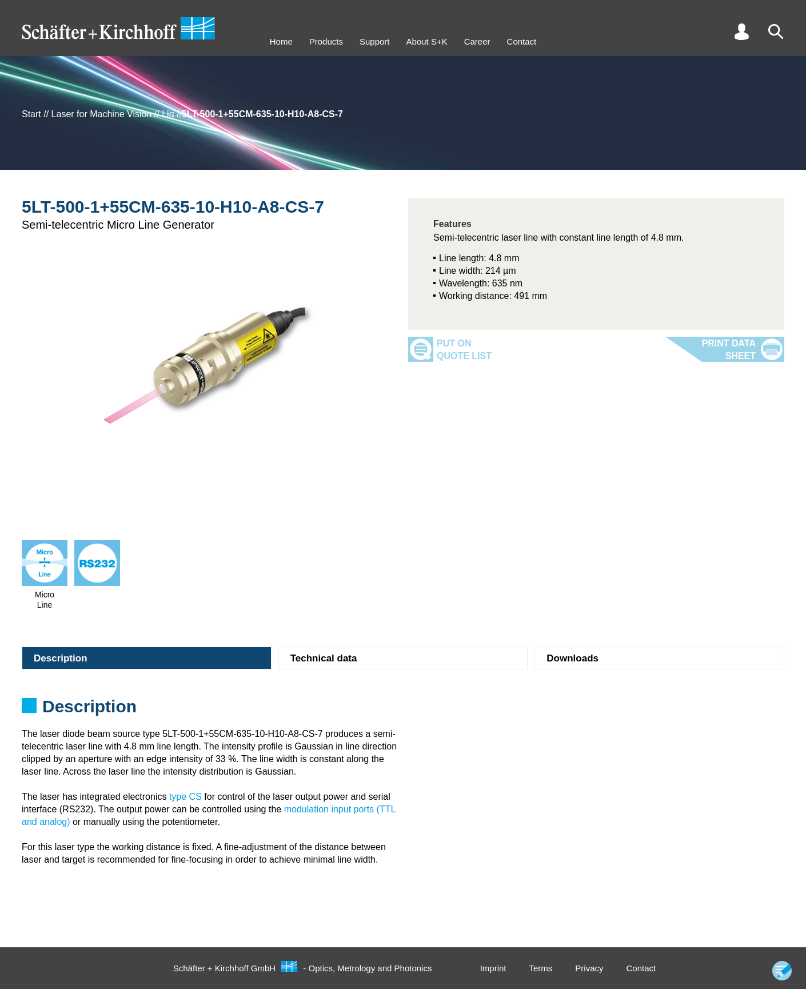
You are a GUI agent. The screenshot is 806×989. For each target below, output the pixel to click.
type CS (185, 796)
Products (326, 41)
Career (477, 41)
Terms (540, 968)
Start (31, 114)
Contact (522, 41)
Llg (168, 114)
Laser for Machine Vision (101, 114)
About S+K (427, 41)
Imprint (493, 968)
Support (375, 41)
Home (281, 41)
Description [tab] (60, 658)
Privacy (589, 968)
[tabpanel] (403, 710)
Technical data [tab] (323, 658)
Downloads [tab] (572, 658)
